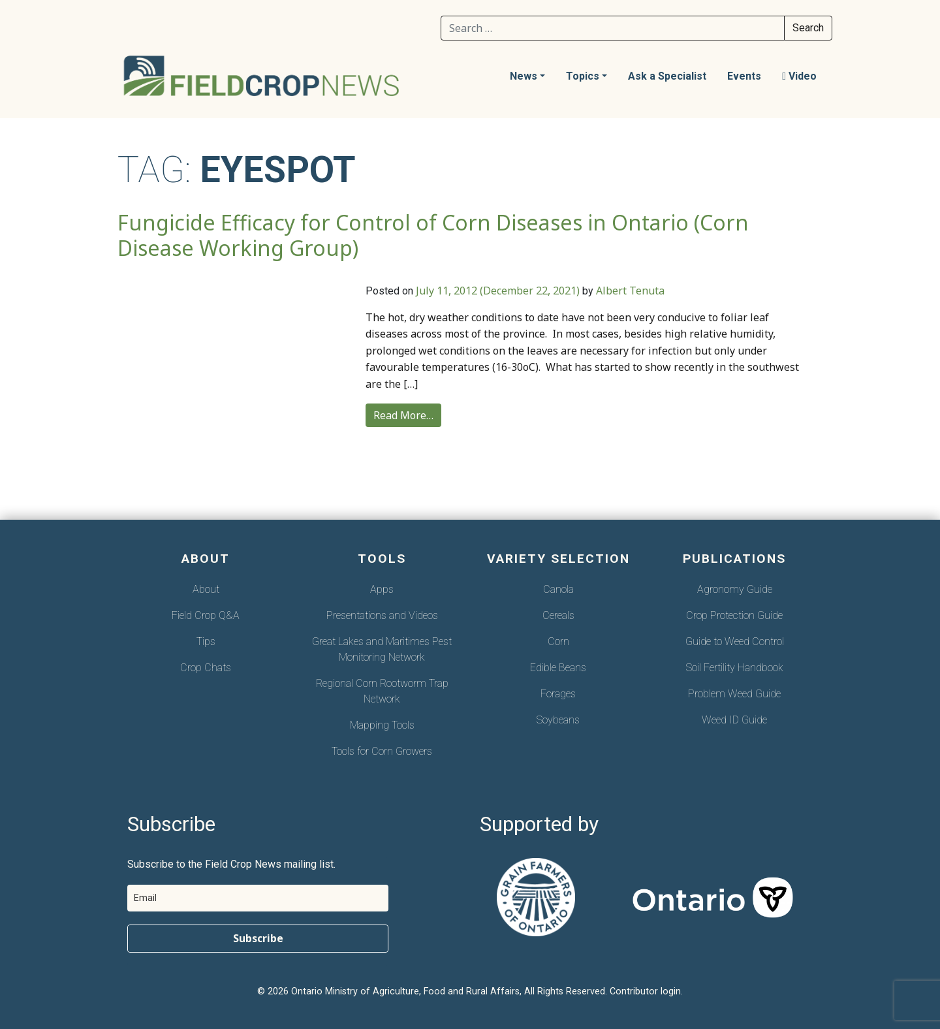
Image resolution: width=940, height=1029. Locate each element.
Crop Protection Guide (734, 615)
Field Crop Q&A (206, 615)
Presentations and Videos (382, 615)
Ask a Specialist (667, 76)
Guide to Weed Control (734, 641)
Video (799, 76)
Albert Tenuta (630, 290)
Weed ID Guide (734, 720)
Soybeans (558, 720)
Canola (558, 589)
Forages (558, 694)
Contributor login (645, 991)
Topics (582, 76)
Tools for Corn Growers (382, 751)
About (206, 589)
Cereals (558, 615)
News (523, 76)
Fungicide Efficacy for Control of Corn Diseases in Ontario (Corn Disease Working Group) (433, 235)
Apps (382, 589)
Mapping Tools (382, 725)
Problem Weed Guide (734, 694)
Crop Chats (205, 667)
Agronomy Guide (734, 589)
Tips (205, 641)
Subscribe (258, 938)
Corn (558, 641)
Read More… (403, 415)
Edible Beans (558, 667)
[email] (257, 898)
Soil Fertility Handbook (734, 667)
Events (744, 76)
